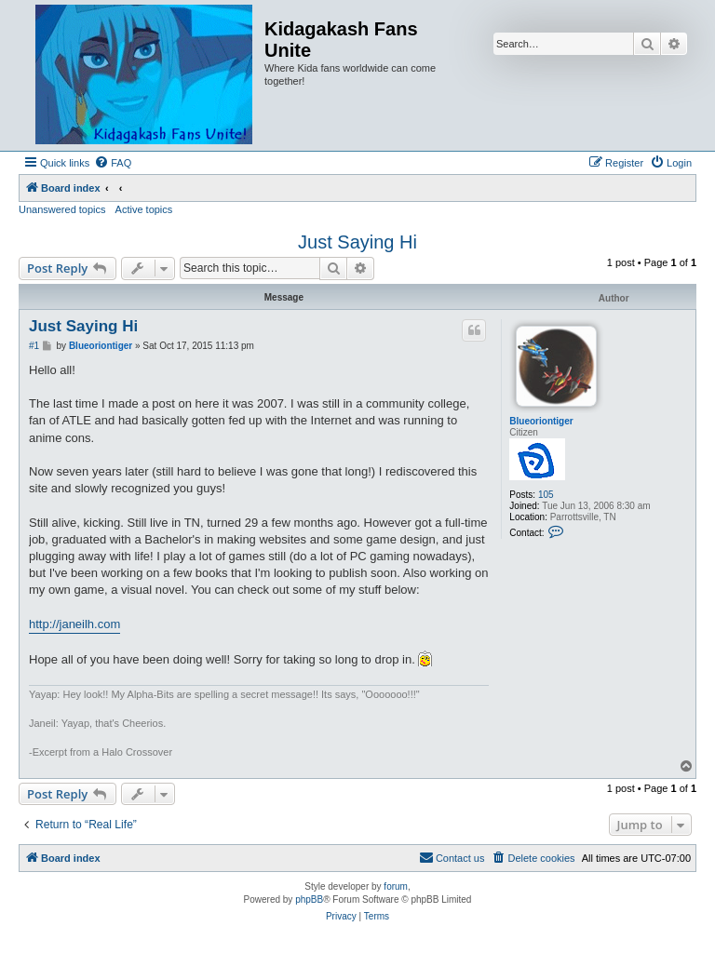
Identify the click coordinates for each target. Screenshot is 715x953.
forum (396, 886)
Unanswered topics (62, 209)
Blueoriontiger (541, 421)
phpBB (309, 899)
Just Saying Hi (357, 242)
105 (546, 495)
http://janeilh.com (74, 624)
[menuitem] (112, 163)
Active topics (144, 209)
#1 (34, 346)
